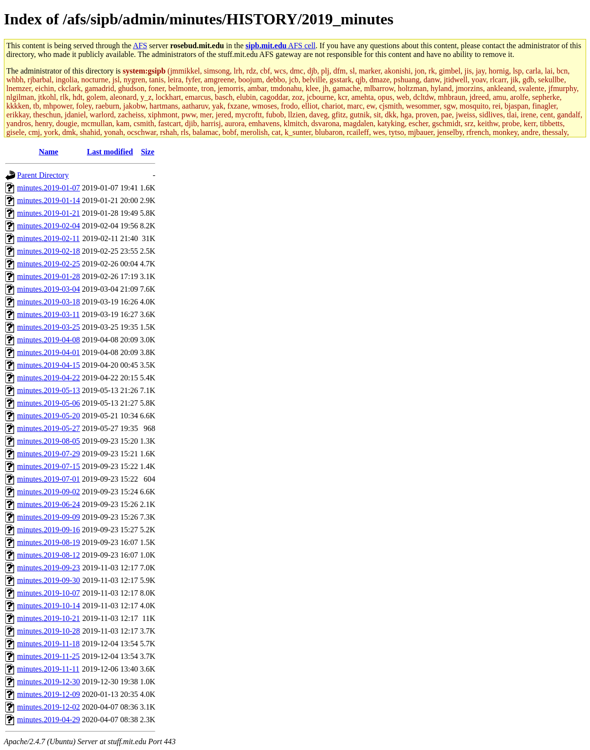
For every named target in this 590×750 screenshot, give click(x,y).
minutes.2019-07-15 (48, 466)
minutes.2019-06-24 (48, 504)
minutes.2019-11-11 (48, 669)
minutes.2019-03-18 (48, 302)
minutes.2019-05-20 (48, 416)
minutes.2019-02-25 (48, 264)
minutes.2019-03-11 (48, 314)
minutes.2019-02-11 (48, 238)
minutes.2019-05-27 (48, 428)
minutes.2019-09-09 (48, 517)
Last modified (110, 152)
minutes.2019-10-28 (48, 631)
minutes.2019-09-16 (48, 529)
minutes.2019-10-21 (48, 618)
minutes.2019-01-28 (48, 276)
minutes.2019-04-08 (48, 340)
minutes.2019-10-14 (48, 605)
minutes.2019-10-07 (48, 593)
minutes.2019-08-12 (48, 555)
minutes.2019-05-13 (48, 390)
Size (147, 152)
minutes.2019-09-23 (48, 567)
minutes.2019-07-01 (48, 479)
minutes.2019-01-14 (48, 200)
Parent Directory (43, 175)
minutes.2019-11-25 (48, 656)
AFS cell (280, 45)
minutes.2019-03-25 (48, 327)
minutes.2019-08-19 (48, 542)
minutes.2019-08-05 (48, 441)
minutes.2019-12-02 (48, 707)
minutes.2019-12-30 (48, 681)
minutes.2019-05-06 (48, 403)
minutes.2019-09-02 (48, 492)
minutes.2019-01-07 (48, 188)
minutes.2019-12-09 (48, 694)
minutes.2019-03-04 (48, 289)
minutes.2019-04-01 (48, 352)
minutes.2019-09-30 (48, 580)
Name (48, 152)
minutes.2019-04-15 (48, 365)
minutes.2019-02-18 (48, 251)
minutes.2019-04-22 (48, 378)
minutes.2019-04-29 (48, 719)
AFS (140, 45)
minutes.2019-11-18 (48, 643)
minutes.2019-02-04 (48, 226)
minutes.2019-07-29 (48, 454)
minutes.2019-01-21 (48, 213)
